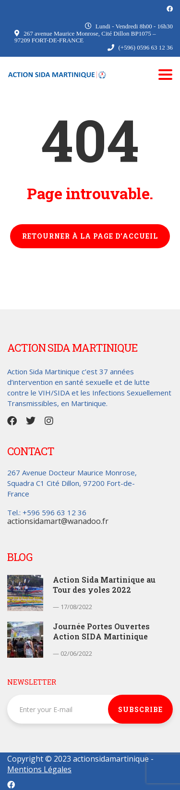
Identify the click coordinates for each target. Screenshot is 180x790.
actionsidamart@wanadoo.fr (57, 521)
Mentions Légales (39, 769)
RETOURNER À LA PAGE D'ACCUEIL (90, 236)
